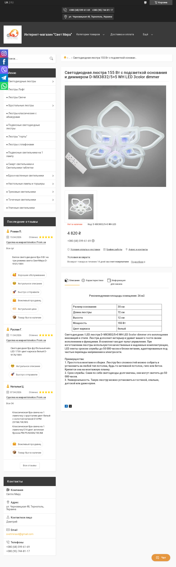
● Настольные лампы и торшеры (25, 183)
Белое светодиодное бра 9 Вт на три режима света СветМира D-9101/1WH (30, 260)
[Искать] (51, 58)
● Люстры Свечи (16, 97)
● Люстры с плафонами (20, 144)
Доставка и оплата (122, 34)
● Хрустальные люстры (20, 105)
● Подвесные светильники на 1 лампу (24, 154)
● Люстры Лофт (15, 89)
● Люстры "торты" (16, 136)
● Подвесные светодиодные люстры (23, 127)
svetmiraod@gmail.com (19, 534)
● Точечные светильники (21, 199)
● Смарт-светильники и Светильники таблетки (20, 166)
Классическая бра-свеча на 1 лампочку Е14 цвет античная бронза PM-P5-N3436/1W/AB (28, 429)
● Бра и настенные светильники (25, 175)
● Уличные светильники (20, 207)
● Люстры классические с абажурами (21, 115)
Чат (161, 557)
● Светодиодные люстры (21, 81)
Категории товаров (88, 34)
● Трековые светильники (21, 191)
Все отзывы (29, 465)
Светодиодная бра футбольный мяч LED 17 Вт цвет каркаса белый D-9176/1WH (30, 351)
